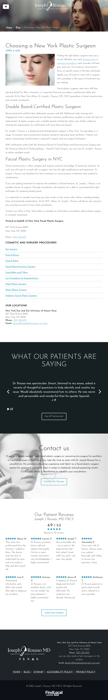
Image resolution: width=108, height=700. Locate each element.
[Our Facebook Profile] (20, 659)
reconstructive (89, 59)
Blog (18, 27)
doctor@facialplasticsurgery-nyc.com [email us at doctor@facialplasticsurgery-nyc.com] (30, 323)
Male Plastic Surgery (15, 284)
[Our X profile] (28, 659)
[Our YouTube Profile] (33, 659)
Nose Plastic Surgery (16, 290)
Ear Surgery (11, 249)
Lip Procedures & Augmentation (21, 278)
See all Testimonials (54, 416)
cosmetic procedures (66, 63)
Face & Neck (11, 261)
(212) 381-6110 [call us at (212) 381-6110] (19, 237)
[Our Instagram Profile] (37, 659)
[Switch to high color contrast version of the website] (6, 6)
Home (9, 27)
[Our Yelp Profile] (24, 659)
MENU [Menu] (102, 7)
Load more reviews (53, 613)
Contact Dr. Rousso (54, 481)
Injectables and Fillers (16, 272)
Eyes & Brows (12, 255)
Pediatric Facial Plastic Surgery (21, 296)
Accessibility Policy (60, 672)
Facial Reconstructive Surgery (20, 267)
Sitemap (38, 672)
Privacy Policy (85, 672)
